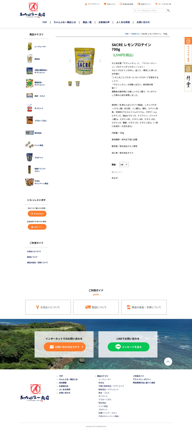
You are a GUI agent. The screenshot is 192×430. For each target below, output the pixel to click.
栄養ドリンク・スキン (107, 413)
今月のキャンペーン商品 (108, 416)
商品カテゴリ (102, 376)
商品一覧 (87, 22)
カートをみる (164, 4)
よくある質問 (123, 22)
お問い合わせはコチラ (67, 347)
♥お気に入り (117, 172)
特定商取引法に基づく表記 (144, 382)
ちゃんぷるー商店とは (65, 22)
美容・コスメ (104, 392)
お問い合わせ (143, 22)
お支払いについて (34, 251)
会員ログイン (145, 4)
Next (100, 61)
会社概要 (62, 382)
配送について (32, 257)
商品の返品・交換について (37, 262)
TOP (44, 22)
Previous (70, 61)
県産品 (101, 382)
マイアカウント (94, 4)
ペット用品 (103, 406)
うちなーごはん (104, 399)
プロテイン (135, 34)
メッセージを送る (132, 347)
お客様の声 (104, 22)
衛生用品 (102, 402)
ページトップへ (168, 362)
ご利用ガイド (138, 376)
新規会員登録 (128, 4)
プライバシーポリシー (142, 379)
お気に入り (111, 4)
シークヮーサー (104, 379)
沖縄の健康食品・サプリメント (111, 386)
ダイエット (103, 396)
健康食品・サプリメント (108, 389)
